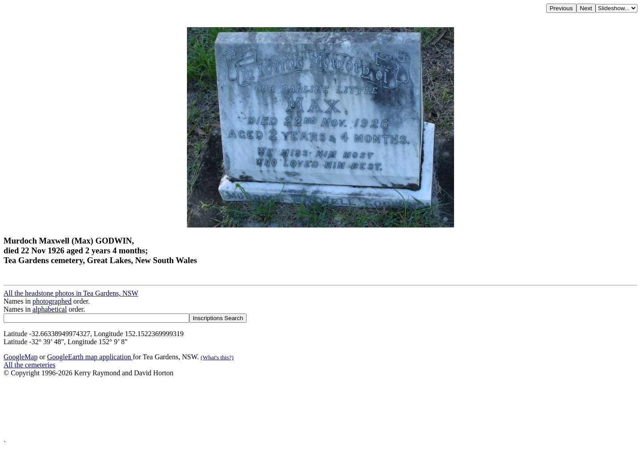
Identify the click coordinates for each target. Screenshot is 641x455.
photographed (52, 301)
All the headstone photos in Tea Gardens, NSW (71, 293)
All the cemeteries (29, 365)
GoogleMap (20, 357)
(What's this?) (217, 357)
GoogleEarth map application (90, 357)
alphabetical (49, 309)
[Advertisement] (271, 408)
